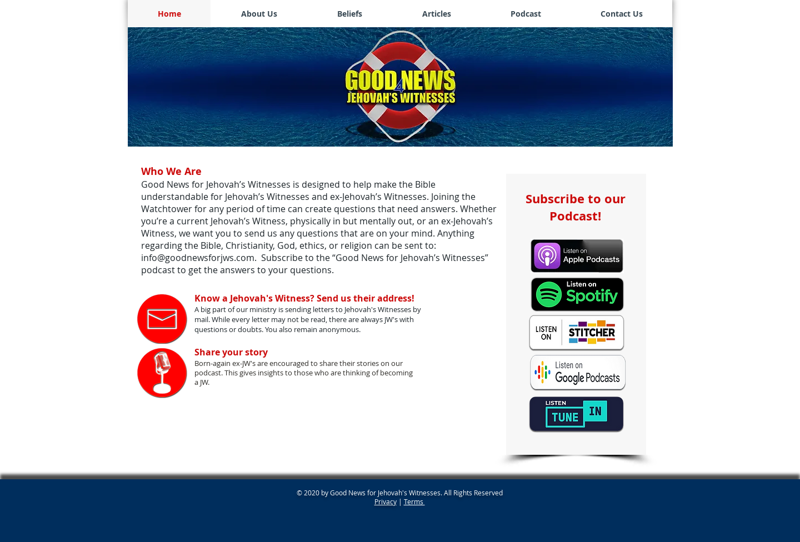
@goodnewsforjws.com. (208, 258)
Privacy (385, 501)
